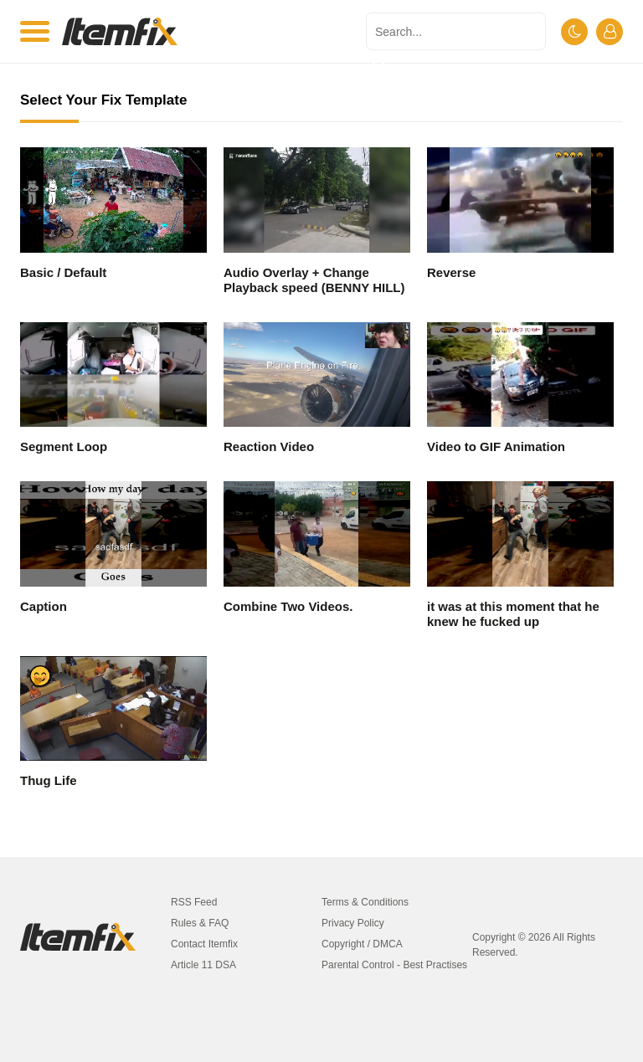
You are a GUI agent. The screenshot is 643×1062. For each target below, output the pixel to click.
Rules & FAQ (200, 923)
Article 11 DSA (203, 965)
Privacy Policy (353, 923)
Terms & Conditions (365, 902)
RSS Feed (194, 902)
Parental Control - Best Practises (394, 965)
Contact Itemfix (204, 944)
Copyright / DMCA (362, 944)
